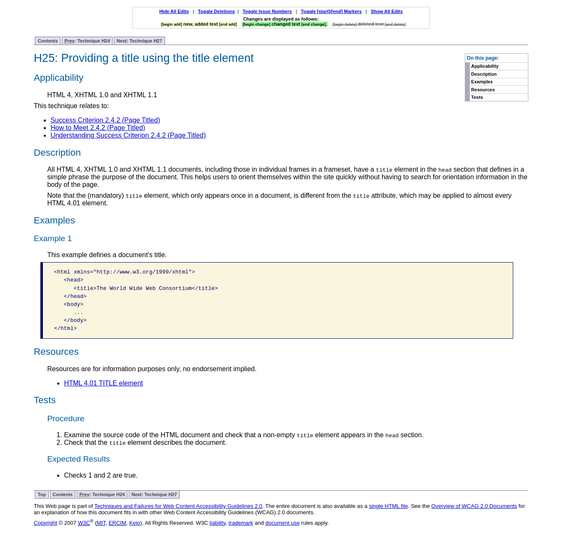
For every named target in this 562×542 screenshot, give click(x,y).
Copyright (45, 523)
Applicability (484, 66)
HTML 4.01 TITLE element (103, 383)
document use (282, 523)
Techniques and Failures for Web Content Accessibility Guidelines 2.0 (178, 506)
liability (217, 523)
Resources (483, 89)
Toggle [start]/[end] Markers (331, 11)
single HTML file (388, 506)
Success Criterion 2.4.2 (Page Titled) (105, 120)
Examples (482, 81)
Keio (134, 523)
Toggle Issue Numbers (267, 11)
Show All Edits (387, 11)
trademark (240, 523)
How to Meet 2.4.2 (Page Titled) (97, 127)
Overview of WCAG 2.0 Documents (474, 506)
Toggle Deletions (216, 11)
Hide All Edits (174, 11)
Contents (48, 40)
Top (42, 494)
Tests (477, 97)
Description (484, 74)
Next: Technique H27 (139, 40)
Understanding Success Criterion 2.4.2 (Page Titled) (128, 135)
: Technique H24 (87, 41)
